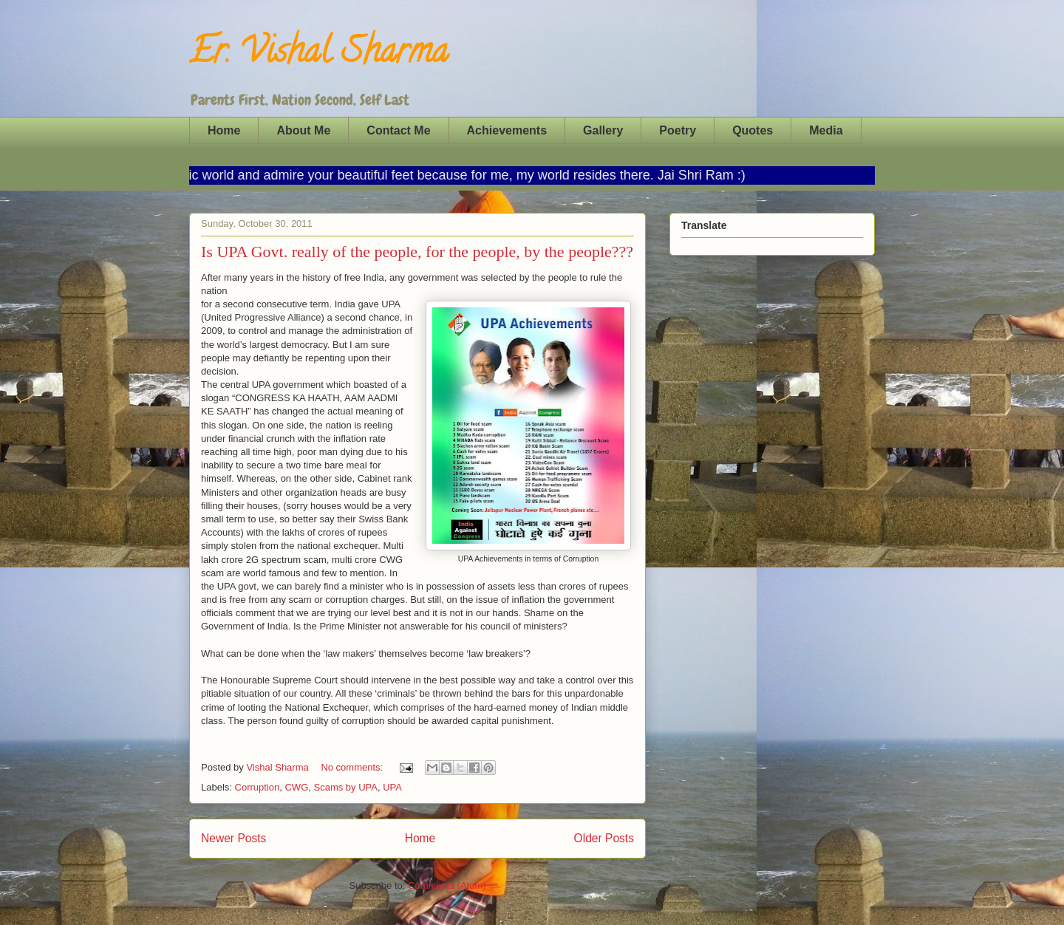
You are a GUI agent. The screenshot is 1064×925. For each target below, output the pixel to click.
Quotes (752, 130)
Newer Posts (233, 838)
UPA (392, 787)
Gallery (603, 130)
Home (224, 130)
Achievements (507, 130)
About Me (303, 130)
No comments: (353, 767)
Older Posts (604, 838)
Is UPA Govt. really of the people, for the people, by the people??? (417, 251)
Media (825, 130)
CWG (296, 787)
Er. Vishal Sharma (318, 54)
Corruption (257, 787)
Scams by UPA (346, 787)
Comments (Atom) (446, 885)
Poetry (677, 130)
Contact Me (398, 130)
